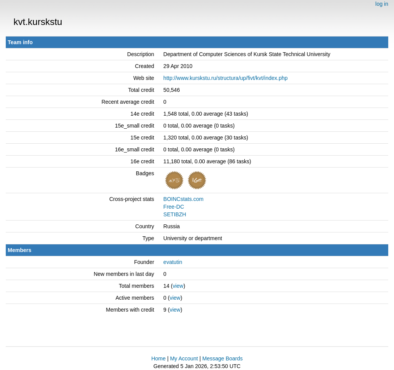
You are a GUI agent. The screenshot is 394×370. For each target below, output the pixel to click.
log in (382, 4)
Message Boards (222, 358)
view (178, 286)
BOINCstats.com (184, 199)
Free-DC (174, 207)
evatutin (173, 262)
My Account (184, 358)
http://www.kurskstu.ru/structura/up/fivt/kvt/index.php (226, 78)
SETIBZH (175, 214)
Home (158, 358)
